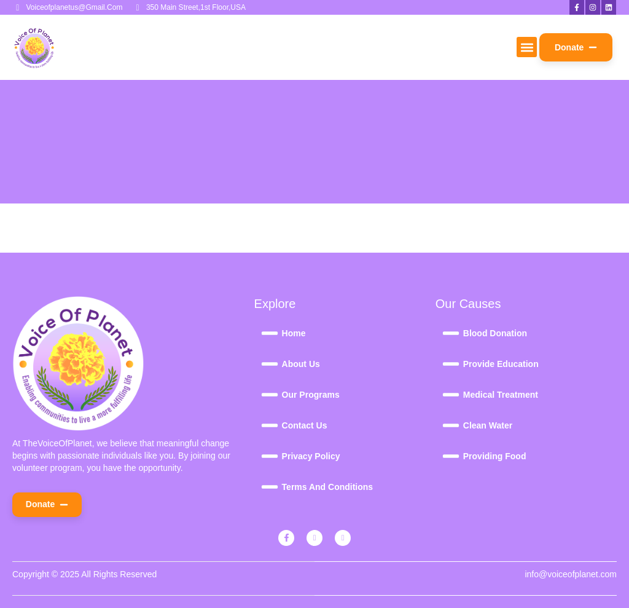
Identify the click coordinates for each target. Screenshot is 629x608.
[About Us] (344, 364)
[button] (527, 47)
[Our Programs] (344, 394)
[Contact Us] (344, 425)
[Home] (344, 333)
